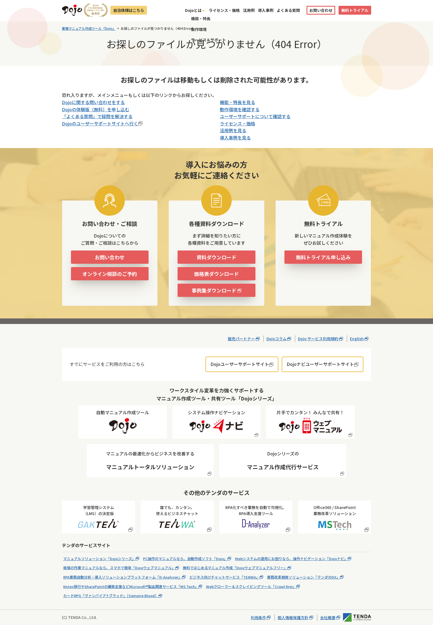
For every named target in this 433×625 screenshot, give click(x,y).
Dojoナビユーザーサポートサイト (320, 364)
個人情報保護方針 (293, 617)
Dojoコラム (276, 339)
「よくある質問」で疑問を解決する (97, 116)
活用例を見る (233, 130)
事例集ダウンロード (214, 290)
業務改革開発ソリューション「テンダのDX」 (303, 577)
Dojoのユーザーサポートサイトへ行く (100, 123)
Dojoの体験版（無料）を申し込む (95, 109)
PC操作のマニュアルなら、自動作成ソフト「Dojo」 (185, 558)
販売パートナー (241, 339)
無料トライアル (354, 10)
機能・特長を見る (237, 102)
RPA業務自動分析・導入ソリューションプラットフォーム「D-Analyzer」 (122, 577)
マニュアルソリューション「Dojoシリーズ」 (99, 558)
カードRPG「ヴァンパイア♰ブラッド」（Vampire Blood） (111, 595)
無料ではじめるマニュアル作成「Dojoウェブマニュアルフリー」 (235, 567)
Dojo (72, 10)
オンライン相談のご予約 (109, 273)
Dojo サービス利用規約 (318, 339)
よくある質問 (288, 10)
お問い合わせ (320, 10)
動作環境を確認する (240, 109)
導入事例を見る (235, 137)
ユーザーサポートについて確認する (255, 116)
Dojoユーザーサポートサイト (239, 364)
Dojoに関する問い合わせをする (93, 102)
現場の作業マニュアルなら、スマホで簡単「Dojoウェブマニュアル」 (119, 567)
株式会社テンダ (357, 617)
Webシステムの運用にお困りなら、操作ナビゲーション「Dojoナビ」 (291, 558)
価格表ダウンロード (216, 273)
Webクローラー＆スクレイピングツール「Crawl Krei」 (251, 586)
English (357, 339)
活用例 (249, 10)
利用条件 (258, 617)
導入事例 (265, 10)
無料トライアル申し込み (323, 257)
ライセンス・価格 (224, 10)
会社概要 (328, 617)
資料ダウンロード (216, 257)
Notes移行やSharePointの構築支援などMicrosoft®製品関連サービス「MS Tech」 (131, 586)
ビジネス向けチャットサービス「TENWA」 (224, 577)
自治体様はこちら (128, 10)
